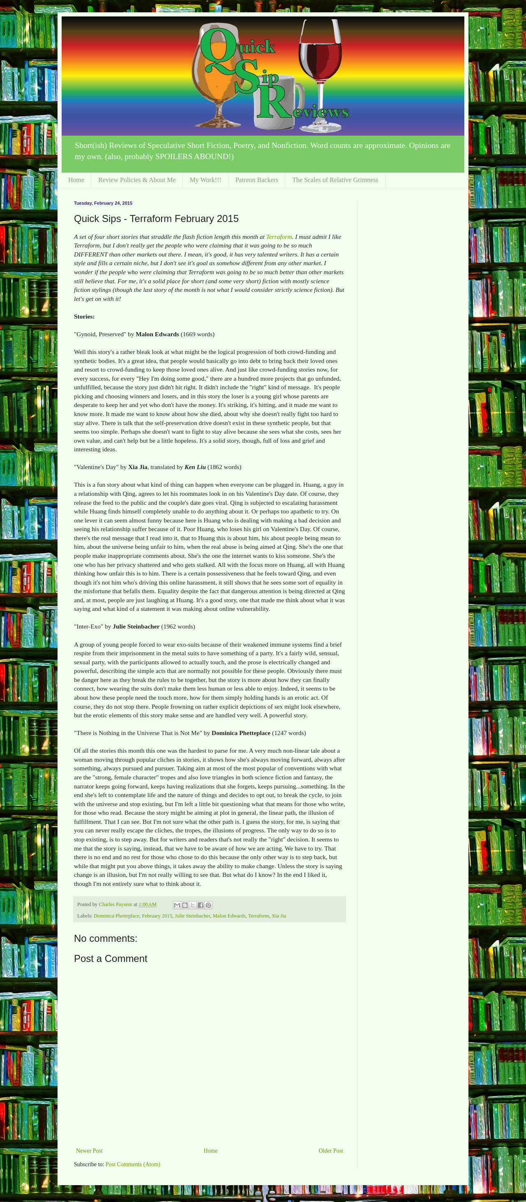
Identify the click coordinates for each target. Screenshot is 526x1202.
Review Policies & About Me (136, 179)
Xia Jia (279, 916)
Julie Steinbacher (192, 916)
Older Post (331, 1151)
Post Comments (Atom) (133, 1164)
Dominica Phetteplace (116, 916)
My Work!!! (205, 179)
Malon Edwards (229, 916)
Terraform (279, 236)
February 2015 (157, 916)
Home (76, 179)
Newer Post (89, 1151)
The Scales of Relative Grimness (335, 179)
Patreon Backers (256, 179)
